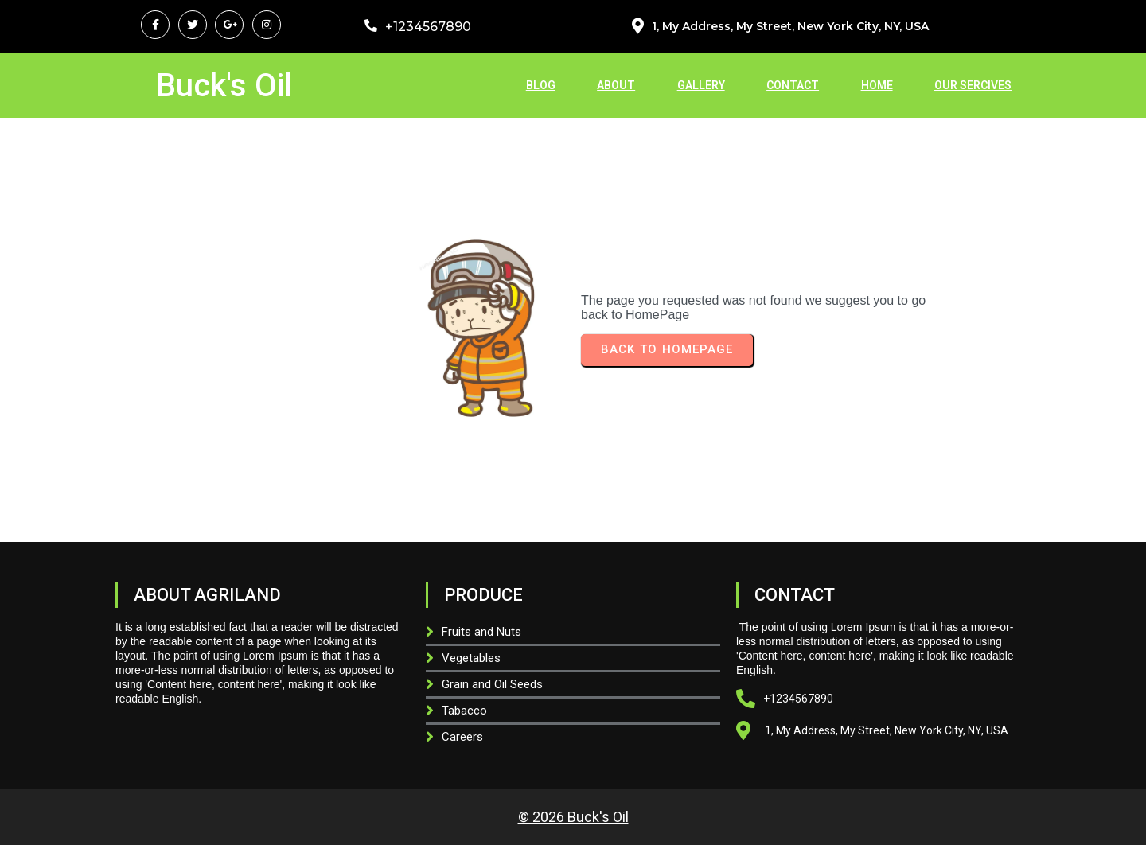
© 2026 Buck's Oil (573, 816)
